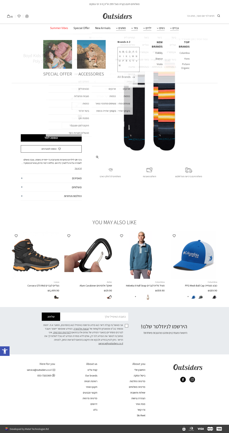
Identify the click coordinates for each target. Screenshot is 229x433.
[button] (51, 149)
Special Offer (82, 28)
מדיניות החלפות (137, 381)
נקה (80, 115)
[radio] (79, 90)
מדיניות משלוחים (137, 387)
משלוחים (77, 187)
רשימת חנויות (90, 381)
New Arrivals (103, 28)
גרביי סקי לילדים (144, 39)
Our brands (91, 375)
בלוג (95, 409)
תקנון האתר (91, 387)
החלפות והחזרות (73, 196)
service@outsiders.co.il (110, 343)
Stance (76, 49)
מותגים (122, 28)
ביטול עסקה (139, 375)
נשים (162, 28)
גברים (176, 28)
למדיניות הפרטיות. (62, 332)
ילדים (148, 28)
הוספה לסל (51, 138)
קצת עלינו (92, 369)
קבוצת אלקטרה (81, 328)
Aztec (109, 282)
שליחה (51, 317)
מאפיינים (77, 178)
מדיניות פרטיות (90, 398)
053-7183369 (46, 376)
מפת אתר (140, 404)
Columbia (212, 282)
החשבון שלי (139, 369)
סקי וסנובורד (188, 39)
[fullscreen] (97, 157)
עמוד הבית (202, 39)
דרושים (93, 404)
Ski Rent (141, 415)
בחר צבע (77, 82)
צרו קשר (141, 409)
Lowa (56, 282)
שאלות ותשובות (137, 392)
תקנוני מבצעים (90, 392)
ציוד (136, 28)
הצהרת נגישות (138, 398)
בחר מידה (76, 98)
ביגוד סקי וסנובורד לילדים (167, 39)
